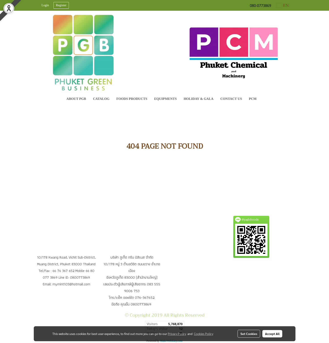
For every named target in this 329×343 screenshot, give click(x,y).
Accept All (272, 334)
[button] (264, 99)
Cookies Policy (203, 334)
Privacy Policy (177, 334)
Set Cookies (248, 334)
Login (45, 5)
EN (283, 5)
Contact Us (231, 99)
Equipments (165, 99)
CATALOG (101, 99)
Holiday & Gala (198, 99)
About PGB (76, 99)
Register (61, 5)
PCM (253, 99)
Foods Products (131, 99)
